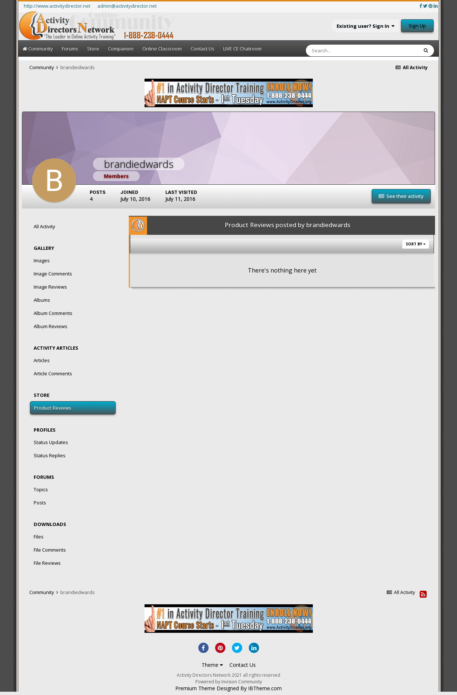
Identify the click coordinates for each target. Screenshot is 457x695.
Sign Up (417, 25)
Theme (212, 664)
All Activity (44, 226)
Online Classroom (162, 48)
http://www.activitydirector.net (57, 6)
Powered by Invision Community (228, 682)
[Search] (339, 50)
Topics (41, 489)
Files (39, 536)
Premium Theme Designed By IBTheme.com (228, 688)
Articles (42, 360)
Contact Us (202, 48)
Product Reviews (52, 408)
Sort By (416, 244)
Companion (121, 48)
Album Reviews (50, 326)
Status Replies (49, 455)
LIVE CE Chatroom (242, 48)
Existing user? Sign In (365, 26)
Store (93, 48)
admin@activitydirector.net (127, 6)
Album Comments (53, 313)
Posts (40, 502)
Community (38, 48)
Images (42, 260)
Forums (70, 48)
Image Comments (53, 273)
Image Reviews (50, 286)
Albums (42, 300)
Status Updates (51, 442)
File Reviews (47, 563)
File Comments (50, 549)
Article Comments (53, 373)
